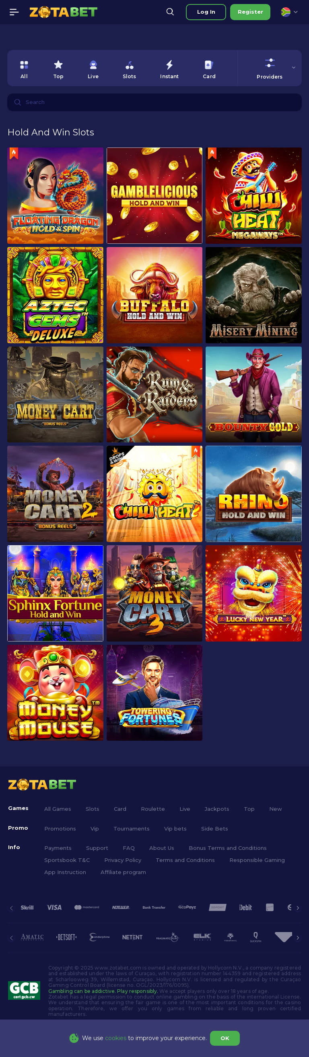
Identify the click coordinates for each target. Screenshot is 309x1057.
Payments (58, 848)
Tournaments (131, 828)
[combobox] (289, 12)
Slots (92, 809)
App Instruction (65, 872)
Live (184, 809)
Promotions (60, 828)
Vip (95, 828)
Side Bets (214, 828)
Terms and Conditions (185, 860)
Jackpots (217, 809)
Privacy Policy (122, 860)
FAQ (129, 848)
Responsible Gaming (257, 860)
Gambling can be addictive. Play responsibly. (103, 991)
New (275, 809)
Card (120, 809)
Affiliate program (123, 872)
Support (97, 848)
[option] (24, 68)
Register (250, 11)
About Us (161, 848)
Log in (206, 11)
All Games (57, 809)
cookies (115, 1038)
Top (249, 809)
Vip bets (175, 828)
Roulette (153, 809)
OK (224, 1038)
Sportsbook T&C (67, 860)
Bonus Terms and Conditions (228, 848)
